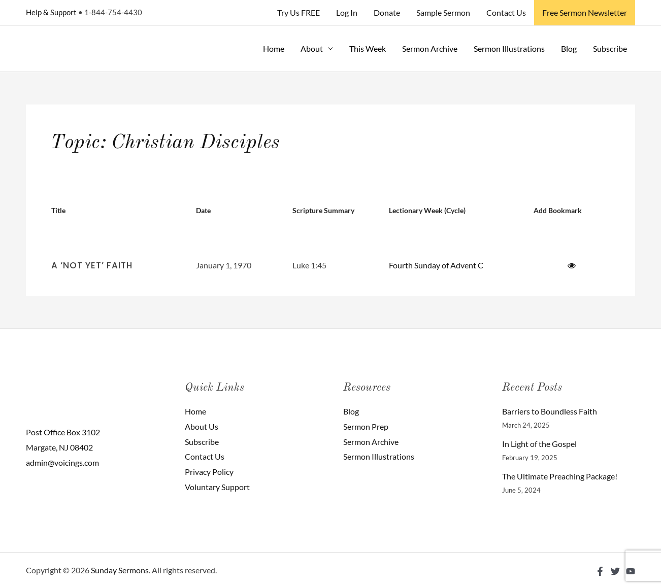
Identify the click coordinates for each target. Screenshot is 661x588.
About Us (201, 426)
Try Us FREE (298, 12)
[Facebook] (600, 571)
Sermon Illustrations (509, 48)
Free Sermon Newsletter (584, 12)
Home (273, 48)
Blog (569, 48)
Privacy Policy (209, 471)
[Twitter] (615, 571)
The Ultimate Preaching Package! (559, 476)
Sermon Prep (365, 426)
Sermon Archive (429, 48)
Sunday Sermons (120, 570)
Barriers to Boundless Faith (549, 411)
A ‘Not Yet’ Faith (92, 265)
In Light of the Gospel (539, 443)
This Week (367, 48)
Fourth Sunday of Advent (432, 265)
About (312, 48)
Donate (387, 12)
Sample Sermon (443, 12)
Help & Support (51, 12)
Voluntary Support (217, 487)
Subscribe (610, 48)
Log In (346, 12)
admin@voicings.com (62, 462)
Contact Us (506, 12)
